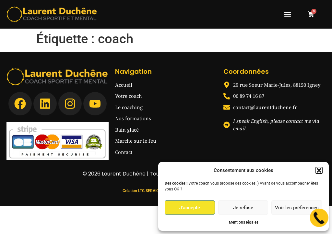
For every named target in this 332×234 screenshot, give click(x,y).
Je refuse (243, 208)
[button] (319, 170)
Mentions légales (243, 222)
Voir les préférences (297, 208)
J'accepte (189, 208)
